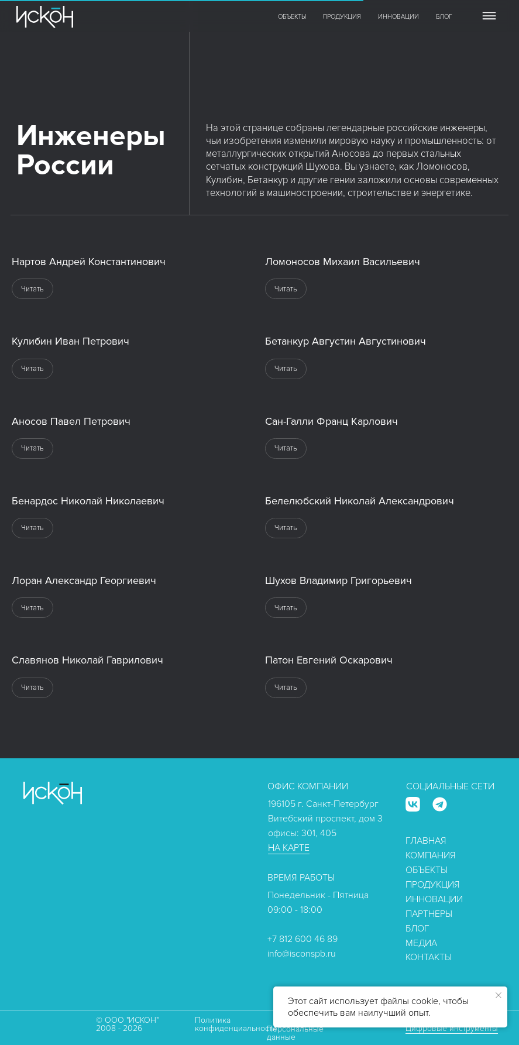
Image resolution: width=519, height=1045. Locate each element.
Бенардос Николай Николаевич (88, 500)
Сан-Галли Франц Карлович (331, 421)
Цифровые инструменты (451, 1028)
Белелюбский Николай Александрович (359, 500)
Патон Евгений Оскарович (329, 660)
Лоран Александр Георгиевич (84, 580)
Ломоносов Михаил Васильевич (342, 261)
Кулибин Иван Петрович (70, 341)
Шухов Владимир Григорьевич (338, 580)
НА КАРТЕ (289, 848)
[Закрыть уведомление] (498, 995)
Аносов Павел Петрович (71, 421)
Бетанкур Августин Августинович (345, 341)
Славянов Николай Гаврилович (87, 660)
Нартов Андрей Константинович (89, 261)
